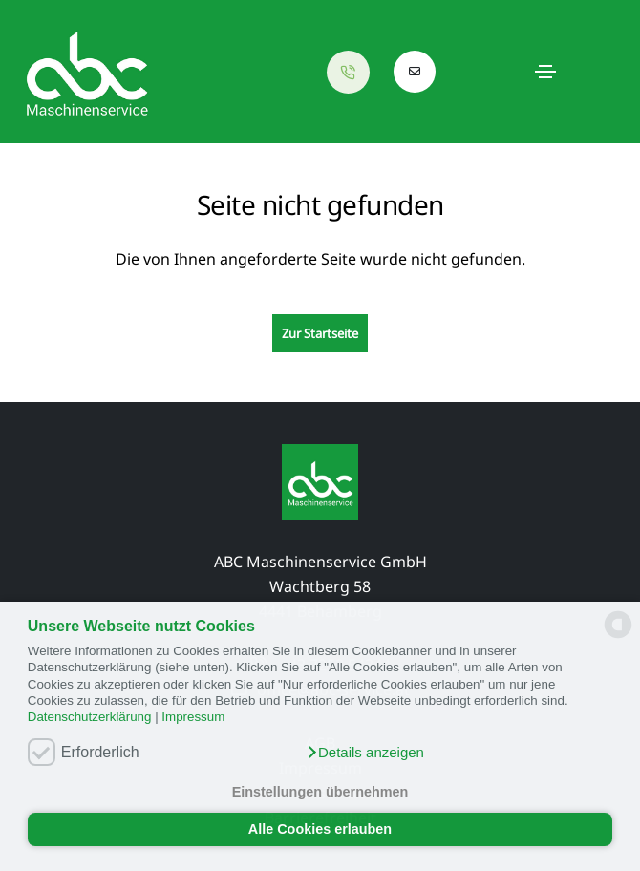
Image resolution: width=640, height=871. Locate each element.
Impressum (192, 717)
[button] (365, 752)
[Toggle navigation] (545, 71)
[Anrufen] (353, 72)
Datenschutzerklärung (90, 717)
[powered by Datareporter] (618, 636)
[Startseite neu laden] (86, 71)
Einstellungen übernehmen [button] (320, 791)
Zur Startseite (320, 333)
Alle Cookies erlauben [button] (320, 829)
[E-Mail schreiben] (415, 72)
